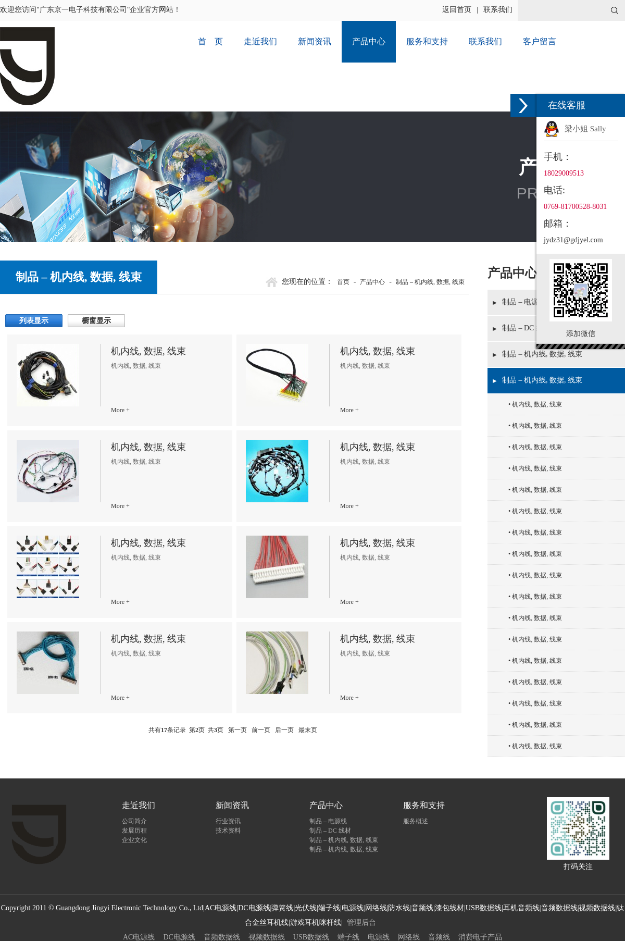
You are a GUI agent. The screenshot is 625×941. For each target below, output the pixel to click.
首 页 (210, 41)
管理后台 (361, 922)
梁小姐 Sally (585, 129)
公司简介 (134, 821)
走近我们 (260, 41)
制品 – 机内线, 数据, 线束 (542, 354)
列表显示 (33, 321)
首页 (343, 282)
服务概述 (415, 821)
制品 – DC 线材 (330, 830)
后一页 (284, 730)
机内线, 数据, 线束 (537, 404)
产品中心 (368, 41)
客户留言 (539, 41)
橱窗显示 (96, 321)
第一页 (237, 730)
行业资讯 (228, 821)
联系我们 (497, 10)
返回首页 (456, 10)
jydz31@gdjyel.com (573, 240)
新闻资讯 (314, 41)
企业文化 (134, 840)
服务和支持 (427, 41)
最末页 (307, 730)
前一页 (261, 730)
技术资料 (228, 830)
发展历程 (134, 830)
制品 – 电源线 (328, 821)
